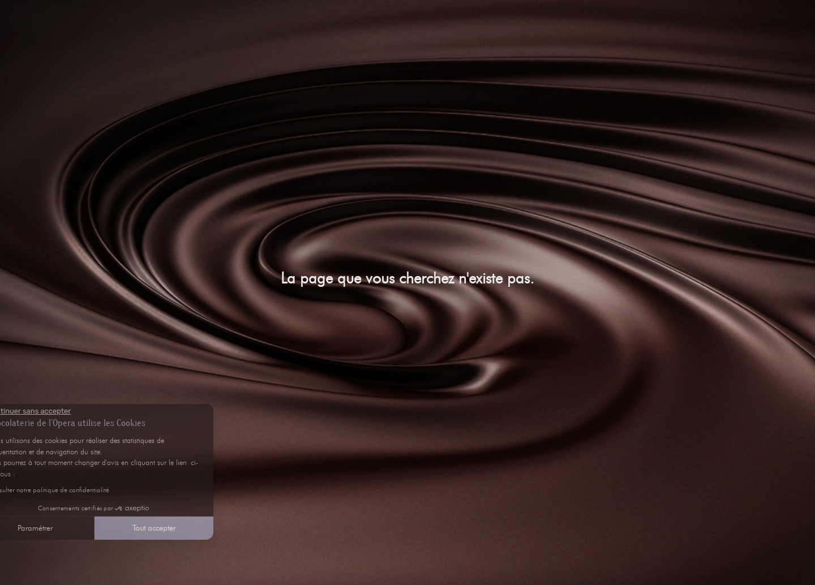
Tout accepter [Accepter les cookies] (99, 528)
